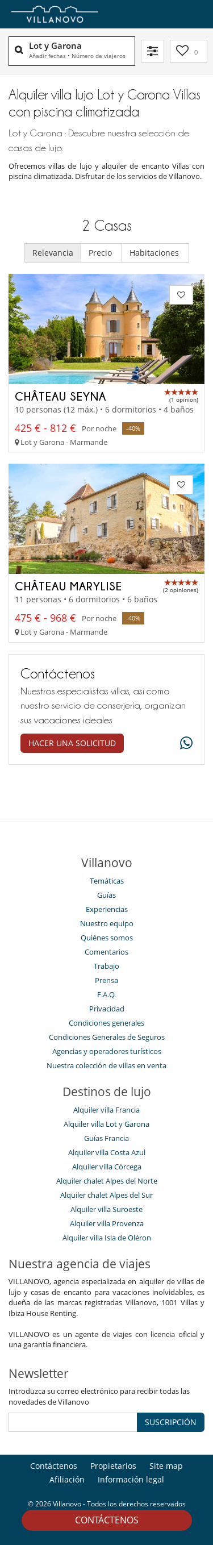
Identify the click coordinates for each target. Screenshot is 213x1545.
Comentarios (106, 952)
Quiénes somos (107, 937)
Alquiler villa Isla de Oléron (106, 1237)
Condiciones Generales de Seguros (107, 1037)
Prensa (106, 980)
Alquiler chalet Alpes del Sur (106, 1195)
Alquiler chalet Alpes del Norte (106, 1181)
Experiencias (107, 909)
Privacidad (106, 1008)
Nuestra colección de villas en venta (106, 1065)
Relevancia (52, 252)
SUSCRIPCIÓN (171, 1422)
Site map (166, 1465)
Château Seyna (60, 396)
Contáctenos (107, 1520)
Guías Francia (106, 1138)
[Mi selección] (188, 51)
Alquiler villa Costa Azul (106, 1152)
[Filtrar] (152, 51)
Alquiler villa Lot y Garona (106, 1124)
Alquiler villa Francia (106, 1110)
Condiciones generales (106, 1023)
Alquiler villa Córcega (106, 1166)
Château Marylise (68, 586)
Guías (106, 895)
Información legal (131, 1479)
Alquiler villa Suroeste (106, 1209)
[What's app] (183, 743)
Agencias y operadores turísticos (106, 1051)
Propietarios (113, 1465)
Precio (101, 252)
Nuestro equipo (106, 923)
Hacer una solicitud (72, 743)
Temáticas (107, 881)
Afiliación (67, 1479)
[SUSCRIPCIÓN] (73, 1422)
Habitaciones (155, 252)
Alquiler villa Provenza (107, 1223)
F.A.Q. (106, 994)
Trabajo (106, 966)
